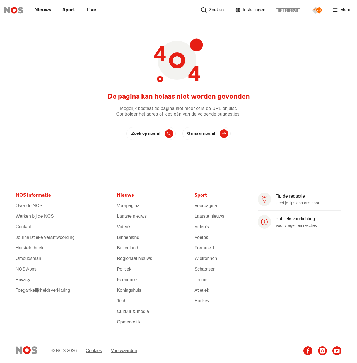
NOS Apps (26, 269)
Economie (127, 279)
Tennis (200, 279)
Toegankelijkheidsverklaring (43, 290)
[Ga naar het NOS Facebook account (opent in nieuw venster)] (307, 350)
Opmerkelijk (128, 322)
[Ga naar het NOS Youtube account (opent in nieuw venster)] (336, 350)
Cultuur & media (133, 311)
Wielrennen (205, 258)
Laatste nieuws (132, 216)
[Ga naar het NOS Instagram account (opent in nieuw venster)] (322, 350)
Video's (124, 226)
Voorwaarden (124, 350)
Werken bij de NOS (35, 216)
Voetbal (201, 237)
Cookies (94, 350)
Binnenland (128, 237)
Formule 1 (204, 248)
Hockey (201, 300)
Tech (121, 300)
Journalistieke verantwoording (45, 237)
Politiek (124, 269)
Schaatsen (205, 269)
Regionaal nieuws (134, 258)
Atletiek (201, 290)
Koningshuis (129, 290)
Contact (23, 226)
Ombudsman (28, 258)
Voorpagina (128, 205)
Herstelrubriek (30, 248)
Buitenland (127, 248)
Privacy (23, 279)
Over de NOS (29, 205)
